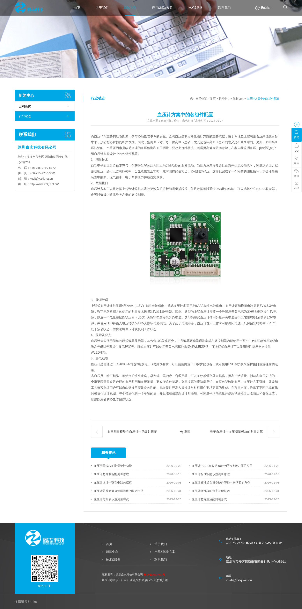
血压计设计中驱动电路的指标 (113, 482)
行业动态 (25, 116)
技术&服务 (195, 7)
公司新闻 (25, 106)
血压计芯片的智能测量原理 (111, 474)
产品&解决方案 (162, 7)
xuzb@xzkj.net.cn (41, 178)
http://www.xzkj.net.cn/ (44, 184)
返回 (185, 432)
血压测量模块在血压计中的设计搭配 (124, 432)
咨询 (296, 134)
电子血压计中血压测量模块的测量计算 (244, 432)
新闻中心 (130, 7)
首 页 (213, 98)
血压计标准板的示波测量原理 (211, 474)
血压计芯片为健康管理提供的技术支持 (119, 490)
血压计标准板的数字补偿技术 (211, 490)
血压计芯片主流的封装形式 (209, 499)
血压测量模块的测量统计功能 (113, 465)
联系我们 (224, 7)
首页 (77, 7)
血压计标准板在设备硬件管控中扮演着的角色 (221, 482)
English (266, 7)
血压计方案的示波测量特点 (111, 499)
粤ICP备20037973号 (154, 574)
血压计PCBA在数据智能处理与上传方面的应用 (222, 465)
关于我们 (102, 7)
